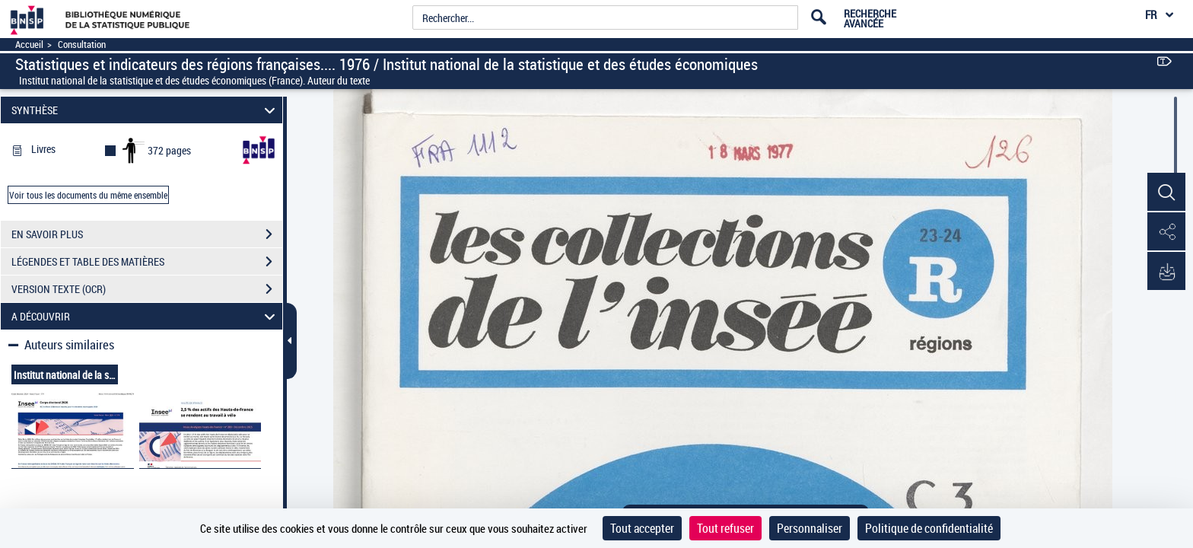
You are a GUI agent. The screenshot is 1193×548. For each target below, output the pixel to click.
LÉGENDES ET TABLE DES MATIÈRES (146, 261)
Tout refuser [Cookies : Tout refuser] (725, 528)
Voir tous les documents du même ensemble (88, 195)
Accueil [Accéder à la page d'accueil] (29, 44)
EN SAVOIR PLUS (146, 234)
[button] (1166, 192)
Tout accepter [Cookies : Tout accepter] (642, 528)
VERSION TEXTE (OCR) (146, 289)
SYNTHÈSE (145, 110)
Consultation (82, 44)
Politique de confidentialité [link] (929, 528)
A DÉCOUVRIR (145, 316)
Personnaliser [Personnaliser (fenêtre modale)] (809, 528)
